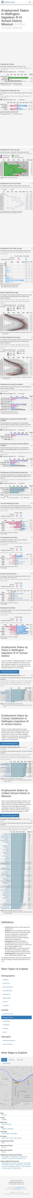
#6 (32, 292)
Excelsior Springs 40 (17, 1163)
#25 (32, 748)
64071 (7, 1138)
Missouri (4, 1115)
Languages (6, 1005)
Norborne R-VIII (17, 1168)
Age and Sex (6, 983)
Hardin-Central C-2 (9, 1164)
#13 (32, 537)
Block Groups (6, 1063)
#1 (32, 64)
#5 (32, 248)
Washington (14, 1133)
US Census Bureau (20, 1187)
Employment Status (8, 1017)
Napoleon (4, 1129)
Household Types (7, 990)
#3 (32, 149)
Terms (16, 1180)
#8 (32, 384)
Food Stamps (6, 1021)
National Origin (7, 998)
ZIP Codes (20, 1059)
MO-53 (4, 1152)
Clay (3, 1133)
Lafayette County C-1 (15, 1166)
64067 (3, 1138)
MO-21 (4, 1147)
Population (5, 979)
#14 (32, 573)
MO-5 (3, 1142)
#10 (32, 445)
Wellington (10, 1129)
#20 (32, 675)
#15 (32, 607)
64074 (11, 1138)
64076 (16, 1138)
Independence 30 (20, 1164)
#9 (32, 420)
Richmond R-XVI (21, 1158)
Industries (5, 1028)
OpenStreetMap (16, 1189)
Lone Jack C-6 (8, 1168)
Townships (11, 1059)
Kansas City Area (6, 1124)
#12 (32, 503)
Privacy (20, 1180)
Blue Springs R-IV (6, 1163)
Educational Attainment (9, 1040)
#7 (32, 337)
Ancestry (5, 1001)
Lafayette (4, 1119)
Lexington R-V (14, 1156)
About (12, 1180)
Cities (4, 1059)
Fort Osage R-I (6, 1156)
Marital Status (6, 994)
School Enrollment (8, 1044)
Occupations (6, 1024)
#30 (32, 820)
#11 (32, 472)
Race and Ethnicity (8, 987)
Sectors (5, 1032)
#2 (32, 90)
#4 (32, 183)
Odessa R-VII (5, 1158)
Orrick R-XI (13, 1158)
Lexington (7, 1133)
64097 (20, 1138)
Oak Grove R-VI (23, 1156)
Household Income (8, 1013)
